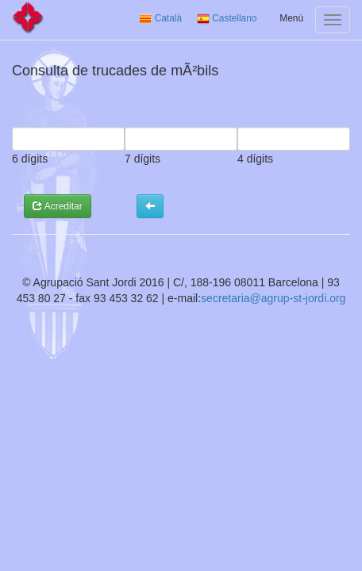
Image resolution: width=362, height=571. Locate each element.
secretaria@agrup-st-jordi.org (273, 298)
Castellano (227, 18)
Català (160, 18)
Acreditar (58, 206)
